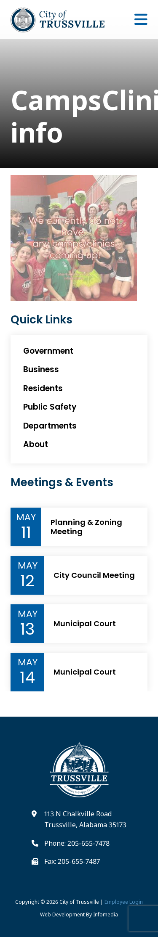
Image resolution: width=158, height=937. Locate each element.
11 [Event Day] (26, 532)
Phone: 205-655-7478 (77, 843)
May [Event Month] (26, 517)
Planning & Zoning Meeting (86, 527)
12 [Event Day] (27, 580)
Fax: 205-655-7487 (72, 861)
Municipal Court (85, 623)
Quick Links (41, 319)
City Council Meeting (94, 575)
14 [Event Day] (27, 677)
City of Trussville (79, 901)
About (35, 444)
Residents (43, 388)
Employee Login (123, 901)
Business (41, 369)
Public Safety (50, 407)
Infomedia (105, 914)
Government (48, 351)
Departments (50, 425)
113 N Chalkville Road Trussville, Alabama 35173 (85, 819)
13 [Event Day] (27, 629)
